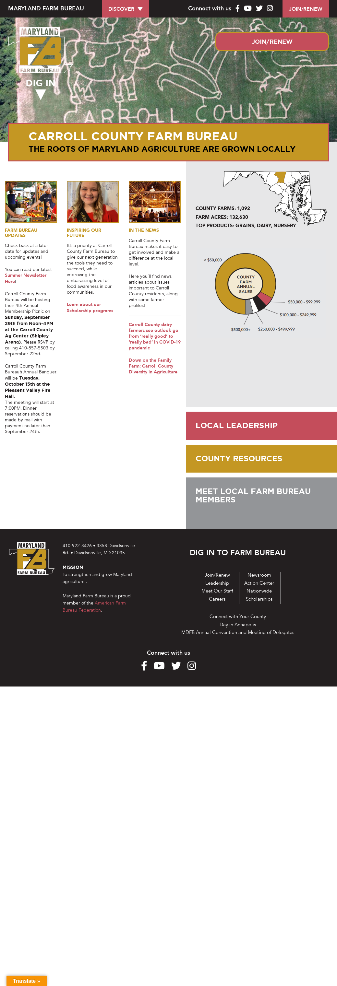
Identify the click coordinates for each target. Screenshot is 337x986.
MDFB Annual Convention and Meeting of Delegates (237, 632)
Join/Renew (217, 575)
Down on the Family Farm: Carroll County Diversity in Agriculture (153, 367)
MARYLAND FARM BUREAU (46, 9)
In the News (145, 230)
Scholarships (259, 599)
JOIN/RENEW (305, 9)
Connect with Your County (238, 616)
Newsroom (259, 575)
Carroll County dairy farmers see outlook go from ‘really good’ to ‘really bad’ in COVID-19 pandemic (155, 337)
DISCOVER (121, 9)
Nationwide (259, 591)
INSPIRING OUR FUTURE (85, 233)
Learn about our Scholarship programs (90, 308)
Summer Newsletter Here (25, 279)
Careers (217, 599)
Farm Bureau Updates (22, 233)
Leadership (217, 583)
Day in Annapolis (238, 624)
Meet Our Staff (217, 591)
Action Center (259, 583)
